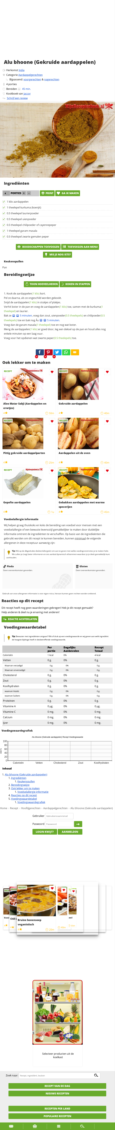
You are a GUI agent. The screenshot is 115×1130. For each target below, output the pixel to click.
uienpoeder (67, 315)
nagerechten (51, 79)
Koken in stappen (75, 284)
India (21, 70)
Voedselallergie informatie (32, 792)
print (47, 193)
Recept (14, 808)
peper (59, 338)
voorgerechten (32, 79)
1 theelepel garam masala (22, 230)
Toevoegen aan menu (80, 247)
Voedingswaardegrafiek (31, 802)
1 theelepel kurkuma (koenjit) (24, 207)
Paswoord (38, 824)
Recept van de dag (57, 1086)
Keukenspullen (26, 781)
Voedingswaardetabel (24, 798)
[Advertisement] (57, 33)
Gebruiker (38, 816)
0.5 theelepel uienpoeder (21, 219)
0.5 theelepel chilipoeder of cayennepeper (31, 225)
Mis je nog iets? (57, 254)
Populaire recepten (57, 1116)
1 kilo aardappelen (18, 201)
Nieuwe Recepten (57, 1093)
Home (3, 808)
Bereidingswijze (20, 785)
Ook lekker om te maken (25, 788)
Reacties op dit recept (24, 795)
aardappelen (28, 293)
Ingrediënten (18, 778)
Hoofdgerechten (30, 808)
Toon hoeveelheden (41, 284)
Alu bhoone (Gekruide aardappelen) (26, 774)
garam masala (35, 325)
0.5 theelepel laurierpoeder (23, 213)
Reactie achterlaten (20, 619)
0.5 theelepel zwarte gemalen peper (28, 236)
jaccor (27, 93)
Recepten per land (57, 1108)
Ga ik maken (67, 193)
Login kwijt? (45, 832)
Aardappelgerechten (30, 75)
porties (12, 84)
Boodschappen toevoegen (38, 247)
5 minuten (24, 315)
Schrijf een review (17, 98)
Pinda (8, 566)
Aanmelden (70, 832)
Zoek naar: (12, 1075)
